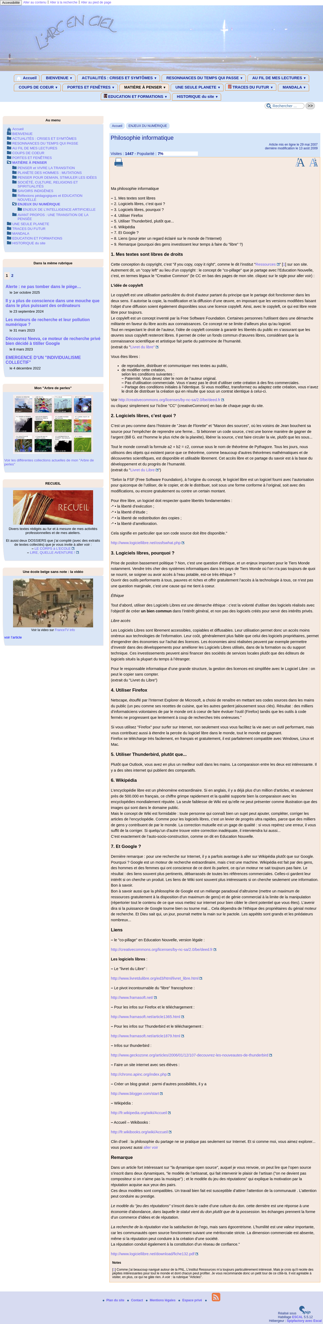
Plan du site (114, 1300)
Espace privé (190, 1300)
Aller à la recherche (63, 2)
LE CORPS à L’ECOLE (52, 549)
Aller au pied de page (96, 2)
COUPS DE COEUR (37, 87)
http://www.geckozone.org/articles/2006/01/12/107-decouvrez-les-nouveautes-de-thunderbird (189, 1055)
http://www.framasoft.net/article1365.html (145, 1017)
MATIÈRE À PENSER (144, 87)
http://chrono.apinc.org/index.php (139, 1074)
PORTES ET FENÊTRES (90, 87)
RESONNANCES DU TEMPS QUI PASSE (204, 78)
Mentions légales (161, 1300)
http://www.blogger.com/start (135, 1093)
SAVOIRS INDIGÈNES (35, 191)
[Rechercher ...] (285, 106)
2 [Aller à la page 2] (12, 275)
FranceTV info (65, 630)
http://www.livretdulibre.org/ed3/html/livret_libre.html (155, 978)
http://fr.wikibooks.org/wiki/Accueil (139, 1132)
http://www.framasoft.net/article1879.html (145, 1036)
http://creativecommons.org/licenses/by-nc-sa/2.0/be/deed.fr (169, 400)
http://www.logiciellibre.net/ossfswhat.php (146, 543)
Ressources (266, 264)
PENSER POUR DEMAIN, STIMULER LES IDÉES (57, 178)
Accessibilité (11, 3)
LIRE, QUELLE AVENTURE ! (52, 553)
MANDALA (293, 87)
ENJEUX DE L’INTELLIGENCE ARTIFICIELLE (59, 210)
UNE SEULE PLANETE (197, 87)
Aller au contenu (34, 2)
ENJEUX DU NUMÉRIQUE (148, 126)
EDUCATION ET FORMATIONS (136, 96)
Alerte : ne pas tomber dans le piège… (43, 286)
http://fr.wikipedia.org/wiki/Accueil (139, 1113)
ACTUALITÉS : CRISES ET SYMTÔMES (118, 78)
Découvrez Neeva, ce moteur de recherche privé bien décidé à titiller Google (53, 341)
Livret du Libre (142, 470)
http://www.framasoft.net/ (132, 997)
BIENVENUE (58, 78)
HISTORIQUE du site (196, 96)
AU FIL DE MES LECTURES (278, 78)
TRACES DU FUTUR (250, 87)
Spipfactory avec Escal (304, 1321)
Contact (135, 1300)
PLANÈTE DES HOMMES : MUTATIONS (50, 173)
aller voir (150, 1147)
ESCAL (297, 1317)
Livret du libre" (142, 347)
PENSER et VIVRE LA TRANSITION (46, 168)
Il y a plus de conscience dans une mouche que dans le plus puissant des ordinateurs (52, 303)
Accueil (27, 78)
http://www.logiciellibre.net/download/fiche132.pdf (153, 1254)
